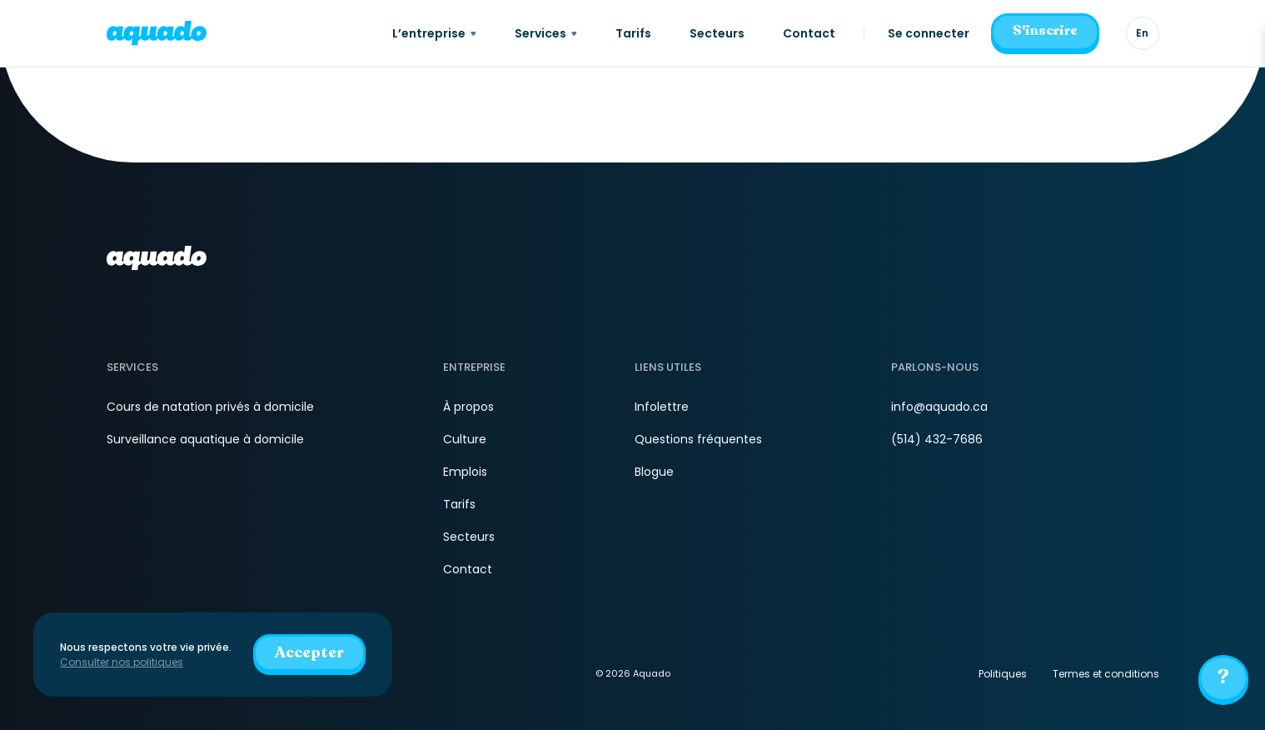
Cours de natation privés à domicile (210, 406)
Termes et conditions (1106, 674)
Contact (467, 569)
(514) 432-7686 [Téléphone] (937, 439)
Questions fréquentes (698, 439)
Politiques (1003, 674)
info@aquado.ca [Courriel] (939, 406)
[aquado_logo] (157, 33)
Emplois (465, 471)
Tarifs (459, 504)
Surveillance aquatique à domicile (205, 439)
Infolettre (662, 406)
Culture (464, 439)
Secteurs (469, 536)
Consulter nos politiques (121, 662)
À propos (468, 406)
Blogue (654, 471)
